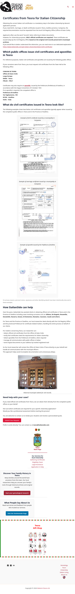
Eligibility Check (37, 462)
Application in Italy (37, 467)
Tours (64, 568)
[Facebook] (8, 565)
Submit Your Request (12, 420)
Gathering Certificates (37, 460)
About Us (64, 575)
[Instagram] (11, 565)
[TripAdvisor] (14, 565)
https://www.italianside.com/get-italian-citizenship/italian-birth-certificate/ (27, 47)
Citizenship (64, 570)
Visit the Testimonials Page (17, 513)
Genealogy (64, 565)
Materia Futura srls (43, 588)
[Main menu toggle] (73, 7)
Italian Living (64, 572)
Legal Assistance (37, 464)
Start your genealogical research (17, 493)
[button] (68, 7)
